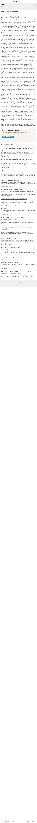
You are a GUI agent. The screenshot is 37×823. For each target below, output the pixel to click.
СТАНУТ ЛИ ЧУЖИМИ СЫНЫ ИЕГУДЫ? (14, 199)
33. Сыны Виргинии (7, 170)
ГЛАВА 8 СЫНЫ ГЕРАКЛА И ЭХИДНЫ (13, 217)
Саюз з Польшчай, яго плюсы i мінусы (8, 821)
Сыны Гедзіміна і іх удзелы (9, 262)
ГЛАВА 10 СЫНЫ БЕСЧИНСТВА (11, 189)
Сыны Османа (5, 208)
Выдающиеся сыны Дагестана (10, 257)
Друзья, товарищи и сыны (9, 238)
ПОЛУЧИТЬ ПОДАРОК (8, 136)
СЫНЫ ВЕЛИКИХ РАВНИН (10, 180)
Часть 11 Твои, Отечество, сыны (11, 247)
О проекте (16, 282)
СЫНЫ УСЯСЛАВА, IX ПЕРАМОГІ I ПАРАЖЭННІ (17, 271)
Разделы (20, 282)
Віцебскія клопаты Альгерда (29, 821)
